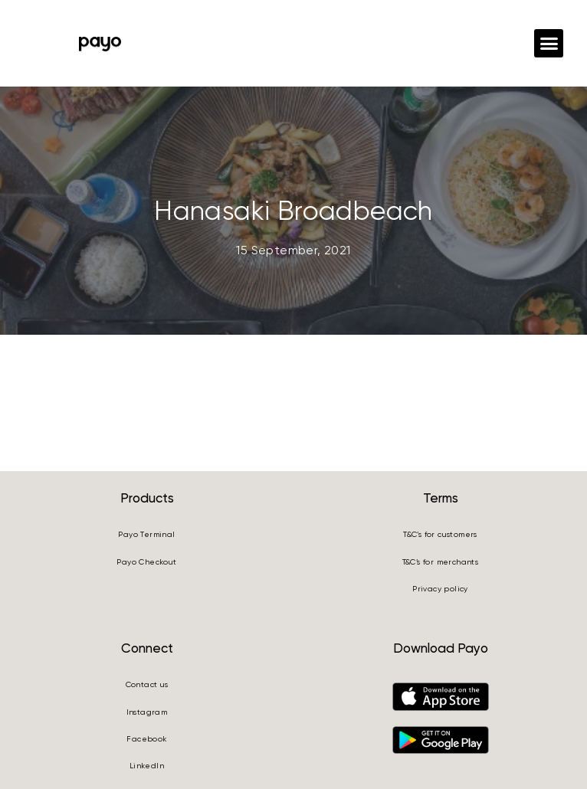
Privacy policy (440, 588)
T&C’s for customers (440, 534)
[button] (548, 43)
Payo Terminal (146, 534)
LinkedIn (147, 765)
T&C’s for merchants (440, 562)
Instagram (147, 712)
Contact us (147, 684)
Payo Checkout (146, 562)
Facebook (146, 739)
